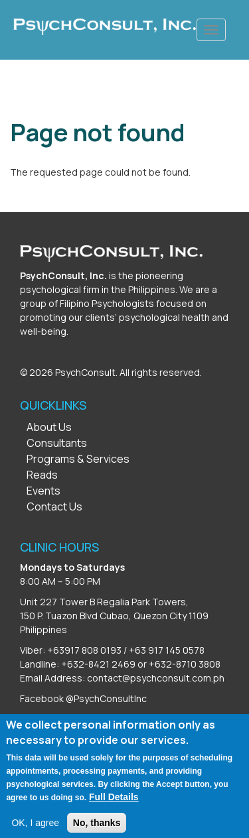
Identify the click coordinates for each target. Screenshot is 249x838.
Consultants (57, 443)
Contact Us (54, 506)
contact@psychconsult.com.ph (155, 678)
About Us (49, 427)
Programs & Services (78, 458)
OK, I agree (35, 830)
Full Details (114, 804)
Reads (42, 474)
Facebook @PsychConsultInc (83, 698)
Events (43, 490)
